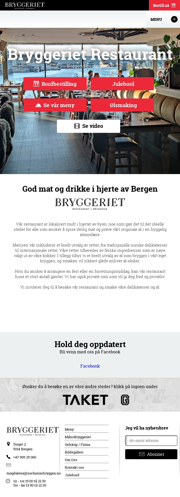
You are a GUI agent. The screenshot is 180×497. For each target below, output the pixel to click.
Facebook (90, 366)
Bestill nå (164, 6)
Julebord (122, 83)
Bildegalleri (74, 452)
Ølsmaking (123, 105)
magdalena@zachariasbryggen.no (34, 473)
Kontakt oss (74, 467)
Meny (69, 429)
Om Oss (71, 459)
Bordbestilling (54, 83)
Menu (164, 19)
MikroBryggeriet (78, 437)
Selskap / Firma (77, 444)
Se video (88, 126)
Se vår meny (55, 105)
